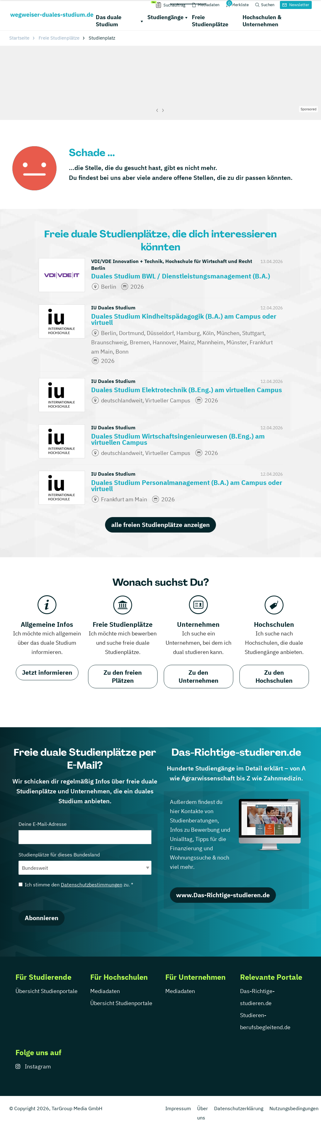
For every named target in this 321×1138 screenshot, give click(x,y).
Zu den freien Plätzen (122, 676)
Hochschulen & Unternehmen (262, 21)
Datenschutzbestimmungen (91, 884)
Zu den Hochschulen (274, 676)
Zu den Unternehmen (198, 676)
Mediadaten (105, 991)
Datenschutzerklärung (238, 1108)
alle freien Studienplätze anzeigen (160, 524)
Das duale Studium (108, 21)
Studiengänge (165, 17)
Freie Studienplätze (210, 21)
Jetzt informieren (47, 672)
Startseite (19, 38)
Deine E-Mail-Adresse (85, 832)
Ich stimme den (76, 884)
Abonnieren (41, 918)
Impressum (178, 1108)
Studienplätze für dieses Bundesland (85, 863)
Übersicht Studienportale (46, 991)
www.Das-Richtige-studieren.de (223, 895)
